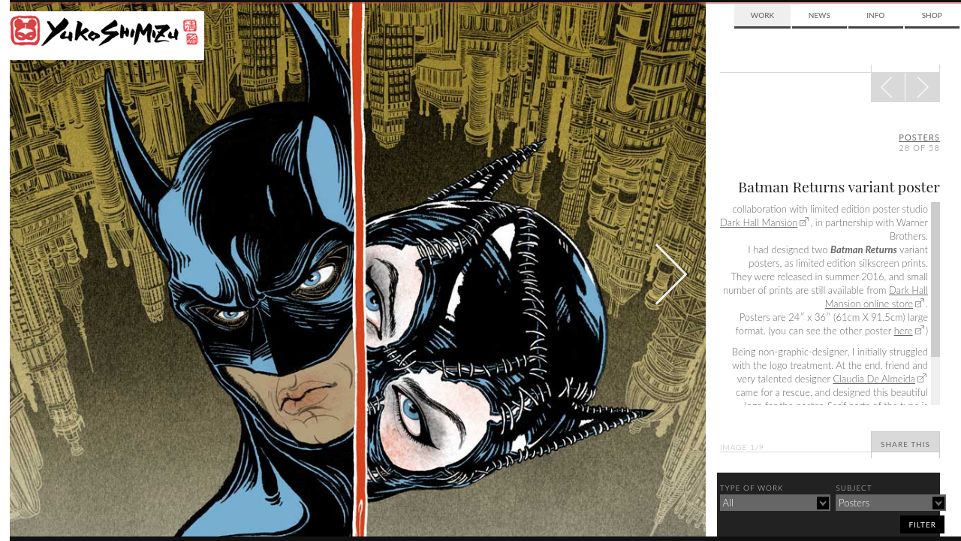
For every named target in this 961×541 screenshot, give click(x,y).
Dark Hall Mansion (758, 222)
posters (919, 137)
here (903, 331)
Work (762, 15)
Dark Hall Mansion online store (876, 297)
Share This (905, 444)
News (819, 15)
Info (875, 15)
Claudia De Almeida (874, 379)
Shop (932, 15)
